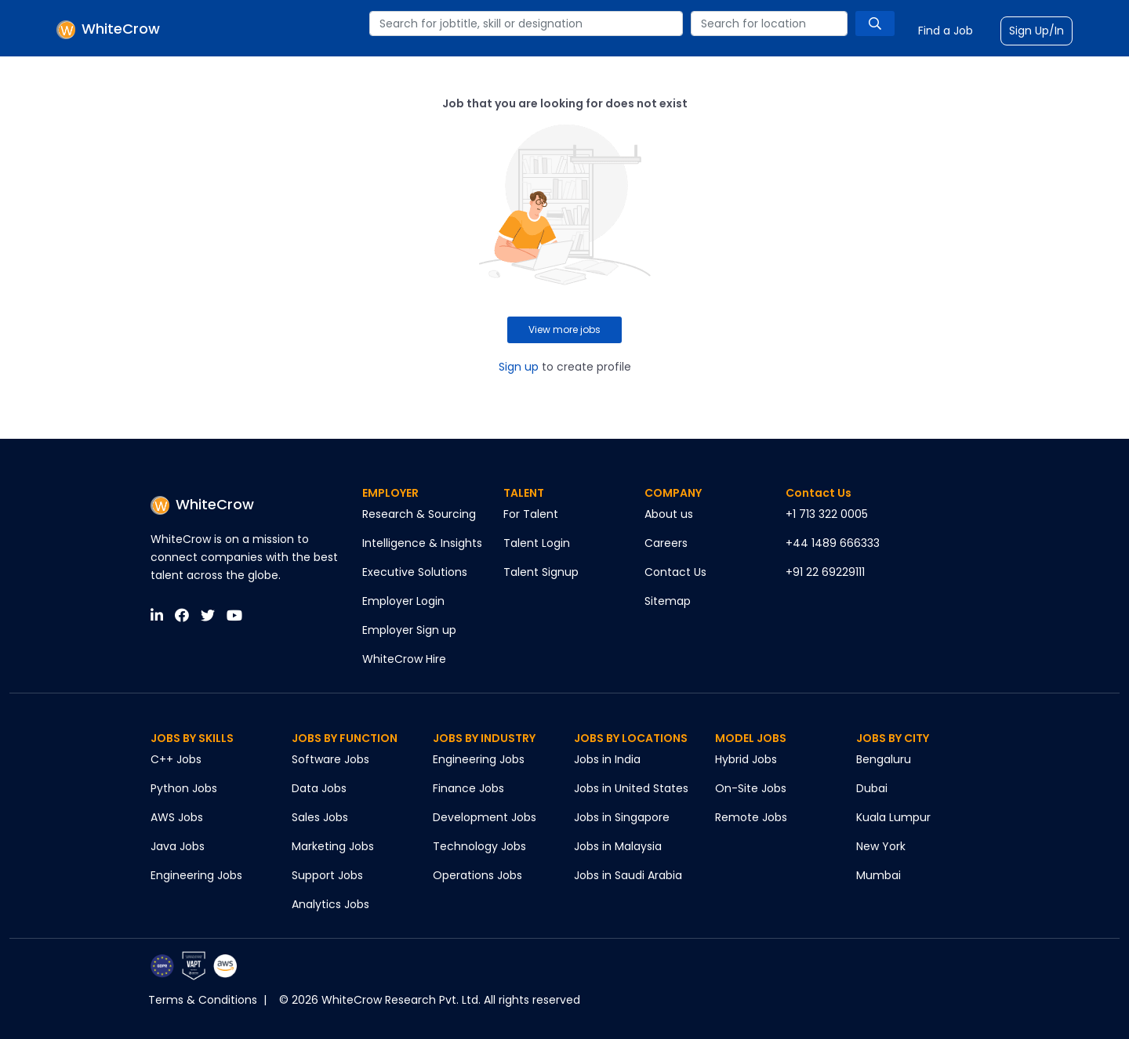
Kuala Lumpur (893, 817)
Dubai (872, 788)
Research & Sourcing (419, 514)
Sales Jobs (320, 817)
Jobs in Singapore (622, 817)
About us (668, 514)
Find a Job (945, 30)
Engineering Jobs (196, 875)
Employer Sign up (409, 630)
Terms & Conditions (202, 1000)
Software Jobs (330, 759)
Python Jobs (184, 788)
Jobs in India (607, 759)
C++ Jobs (176, 759)
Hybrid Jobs (746, 759)
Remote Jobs (751, 817)
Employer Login (403, 601)
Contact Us (675, 572)
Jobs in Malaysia (618, 846)
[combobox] (526, 23)
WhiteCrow (202, 504)
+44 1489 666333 (833, 543)
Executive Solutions (414, 572)
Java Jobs (178, 846)
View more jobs (564, 329)
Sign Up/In (1036, 30)
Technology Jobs (479, 846)
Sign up (519, 367)
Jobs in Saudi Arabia (628, 875)
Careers (666, 543)
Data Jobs (319, 788)
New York (881, 846)
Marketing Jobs (333, 846)
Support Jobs (327, 875)
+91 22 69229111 (825, 572)
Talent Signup (541, 572)
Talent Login (536, 543)
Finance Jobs (468, 788)
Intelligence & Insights (422, 543)
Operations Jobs (477, 875)
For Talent (530, 514)
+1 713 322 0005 (827, 514)
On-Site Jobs (750, 788)
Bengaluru (883, 759)
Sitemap (667, 601)
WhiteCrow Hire (404, 659)
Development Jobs (484, 817)
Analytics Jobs (330, 904)
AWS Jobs (177, 817)
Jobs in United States (631, 788)
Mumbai (878, 875)
